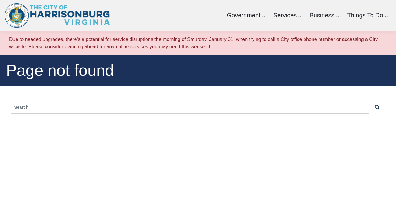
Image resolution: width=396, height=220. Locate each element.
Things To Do (365, 15)
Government (244, 15)
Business (321, 15)
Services (285, 15)
